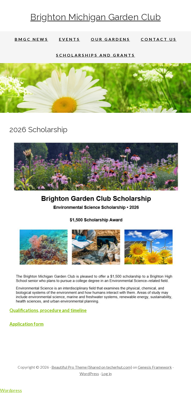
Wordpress (11, 390)
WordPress (89, 373)
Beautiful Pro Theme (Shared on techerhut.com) (91, 367)
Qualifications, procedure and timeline (48, 310)
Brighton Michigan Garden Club (95, 17)
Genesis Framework (155, 367)
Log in (106, 373)
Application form (26, 324)
